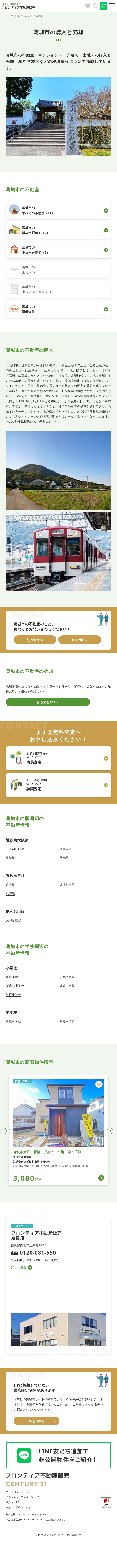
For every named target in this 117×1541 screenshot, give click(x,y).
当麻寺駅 (65, 849)
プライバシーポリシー (18, 1492)
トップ (9, 16)
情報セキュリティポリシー (22, 1497)
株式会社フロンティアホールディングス (27, 1514)
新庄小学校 (13, 977)
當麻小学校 (13, 994)
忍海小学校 (67, 977)
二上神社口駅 (15, 849)
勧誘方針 (12, 1502)
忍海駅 (10, 893)
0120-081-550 (38, 1252)
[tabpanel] (58, 1130)
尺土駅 (64, 858)
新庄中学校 (13, 1021)
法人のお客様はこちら (18, 1507)
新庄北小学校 (15, 986)
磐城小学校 (67, 986)
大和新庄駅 (13, 920)
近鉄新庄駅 (67, 885)
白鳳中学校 (67, 1021)
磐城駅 (10, 858)
